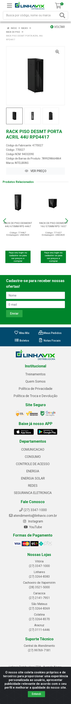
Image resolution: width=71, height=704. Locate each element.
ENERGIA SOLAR (33, 478)
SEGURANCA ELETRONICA (33, 493)
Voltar (57, 27)
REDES (32, 486)
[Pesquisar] (63, 15)
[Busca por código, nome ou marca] (31, 15)
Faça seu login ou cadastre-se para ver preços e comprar (18, 256)
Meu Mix (21, 333)
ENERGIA (32, 471)
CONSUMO (33, 457)
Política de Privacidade (35, 389)
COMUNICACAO (32, 449)
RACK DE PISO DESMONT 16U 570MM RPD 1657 (53, 224)
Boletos (21, 340)
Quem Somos (35, 381)
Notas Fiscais (49, 340)
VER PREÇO (35, 171)
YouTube (33, 527)
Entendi (36, 693)
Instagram (33, 521)
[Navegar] (4, 221)
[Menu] (9, 5)
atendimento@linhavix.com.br (33, 516)
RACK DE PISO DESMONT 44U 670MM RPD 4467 (18, 224)
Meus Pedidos (50, 333)
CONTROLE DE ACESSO (33, 464)
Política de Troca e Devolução (35, 396)
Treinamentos (35, 374)
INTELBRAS (22, 162)
